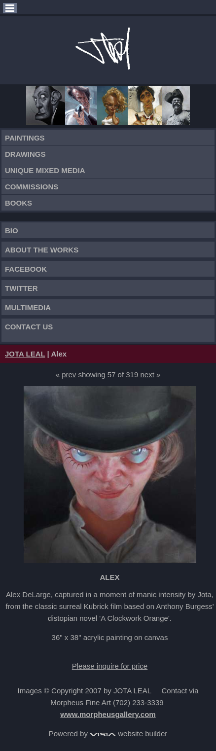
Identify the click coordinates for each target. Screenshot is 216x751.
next (147, 374)
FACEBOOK (26, 269)
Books (18, 203)
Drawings (25, 154)
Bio (11, 230)
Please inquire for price (109, 666)
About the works (41, 250)
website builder (128, 733)
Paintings (25, 138)
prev (69, 374)
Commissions (31, 186)
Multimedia (28, 307)
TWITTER (21, 288)
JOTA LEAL (25, 354)
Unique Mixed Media (45, 170)
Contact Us (29, 326)
